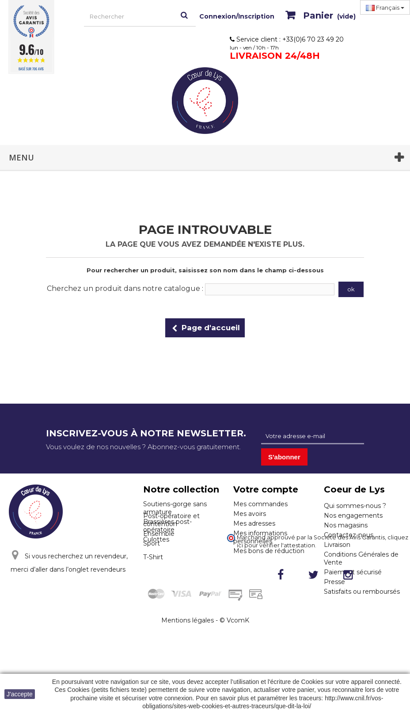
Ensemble (159, 571)
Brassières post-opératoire (167, 526)
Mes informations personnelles (260, 537)
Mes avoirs (249, 514)
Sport (151, 580)
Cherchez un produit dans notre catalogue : (125, 288)
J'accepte (20, 694)
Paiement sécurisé (353, 572)
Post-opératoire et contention (171, 557)
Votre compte (265, 489)
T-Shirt (153, 594)
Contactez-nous (348, 535)
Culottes (156, 539)
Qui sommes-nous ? (355, 506)
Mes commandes (260, 504)
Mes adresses (254, 523)
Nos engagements (353, 515)
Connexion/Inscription (236, 16)
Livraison (337, 545)
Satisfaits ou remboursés (362, 592)
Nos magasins (346, 525)
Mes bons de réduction (268, 551)
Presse (334, 582)
